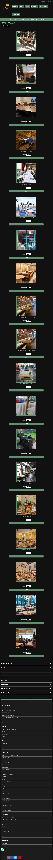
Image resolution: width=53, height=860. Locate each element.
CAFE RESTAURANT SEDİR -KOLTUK (10, 819)
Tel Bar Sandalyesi (6, 800)
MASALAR (26, 667)
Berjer (3, 836)
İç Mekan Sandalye (6, 783)
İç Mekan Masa (4, 677)
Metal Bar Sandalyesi (6, 805)
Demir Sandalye (5, 762)
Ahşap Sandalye (5, 791)
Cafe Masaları (4, 670)
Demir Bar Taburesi (6, 795)
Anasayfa (9, 19)
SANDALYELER (26, 688)
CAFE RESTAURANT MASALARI (8, 674)
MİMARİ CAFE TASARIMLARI (8, 720)
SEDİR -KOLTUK (26, 692)
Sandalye (4, 779)
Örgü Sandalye (5, 767)
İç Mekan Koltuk (5, 831)
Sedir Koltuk (4, 829)
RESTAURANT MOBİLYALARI (8, 710)
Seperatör (4, 722)
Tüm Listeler (4, 843)
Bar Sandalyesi (5, 760)
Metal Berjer (4, 833)
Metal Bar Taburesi (6, 793)
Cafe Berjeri (4, 826)
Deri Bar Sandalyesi (6, 798)
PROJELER (26, 685)
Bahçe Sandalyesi (6, 772)
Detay (26, 58)
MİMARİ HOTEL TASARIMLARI (8, 715)
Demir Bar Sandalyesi (6, 807)
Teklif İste (6, 26)
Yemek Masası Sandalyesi (7, 774)
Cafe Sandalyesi (5, 757)
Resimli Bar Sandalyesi (7, 803)
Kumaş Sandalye (5, 769)
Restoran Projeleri (6, 745)
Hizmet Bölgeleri (48, 849)
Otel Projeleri (4, 743)
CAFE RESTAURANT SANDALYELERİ (10, 755)
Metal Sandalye (5, 788)
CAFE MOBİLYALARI (6, 712)
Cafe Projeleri (5, 748)
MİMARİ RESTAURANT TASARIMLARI (10, 717)
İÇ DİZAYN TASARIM (26, 663)
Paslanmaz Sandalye (6, 764)
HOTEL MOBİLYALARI (6, 708)
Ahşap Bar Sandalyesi (6, 810)
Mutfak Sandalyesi (6, 776)
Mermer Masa (4, 680)
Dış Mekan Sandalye (6, 781)
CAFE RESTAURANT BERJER (8, 821)
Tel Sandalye (4, 786)
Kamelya (4, 824)
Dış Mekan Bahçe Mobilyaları (8, 817)
